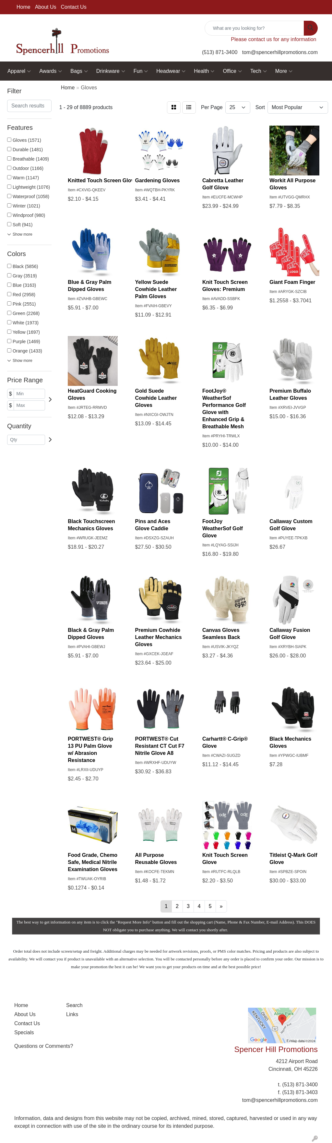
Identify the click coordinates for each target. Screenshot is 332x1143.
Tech (258, 71)
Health (204, 71)
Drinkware (110, 71)
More (283, 71)
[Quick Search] (254, 28)
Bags (79, 71)
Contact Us (74, 7)
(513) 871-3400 (219, 52)
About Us (45, 7)
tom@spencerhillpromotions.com (280, 52)
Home (23, 7)
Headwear (170, 71)
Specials (24, 1032)
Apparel (19, 71)
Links (72, 1014)
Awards (50, 71)
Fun (141, 71)
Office (232, 71)
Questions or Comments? (43, 1046)
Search (74, 1005)
